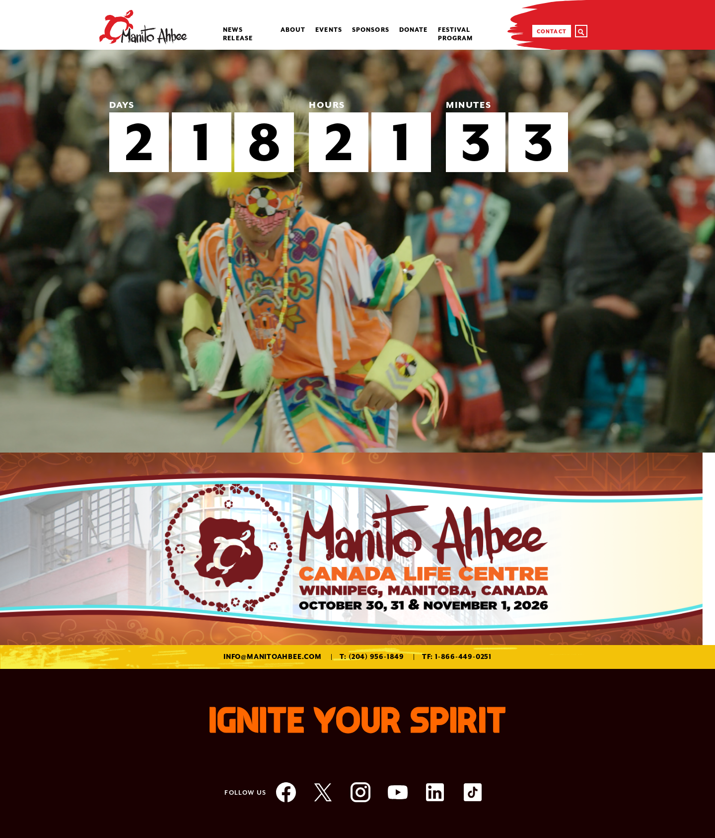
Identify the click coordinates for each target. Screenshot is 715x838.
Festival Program (455, 34)
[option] (357, 251)
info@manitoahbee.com (272, 656)
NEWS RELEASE (238, 34)
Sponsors (370, 29)
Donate (413, 29)
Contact (552, 31)
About (293, 29)
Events (328, 29)
